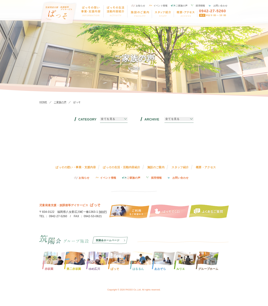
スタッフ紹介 (180, 167)
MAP (103, 211)
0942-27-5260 (212, 11)
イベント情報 (160, 6)
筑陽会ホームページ (107, 240)
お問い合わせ (220, 6)
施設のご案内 (156, 167)
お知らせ (140, 6)
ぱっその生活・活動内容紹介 (121, 167)
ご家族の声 (181, 6)
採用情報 (200, 6)
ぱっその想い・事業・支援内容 (76, 167)
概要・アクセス (206, 167)
